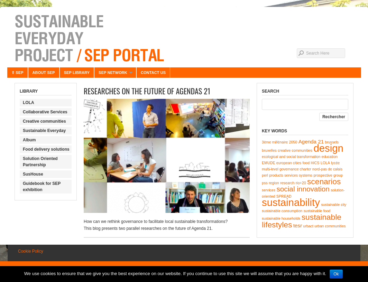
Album (29, 140)
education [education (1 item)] (330, 156)
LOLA (28, 102)
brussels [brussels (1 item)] (332, 142)
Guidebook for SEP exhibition (42, 186)
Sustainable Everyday (44, 130)
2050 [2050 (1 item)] (293, 142)
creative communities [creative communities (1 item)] (295, 150)
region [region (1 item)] (274, 183)
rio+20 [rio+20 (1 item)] (301, 183)
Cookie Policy (30, 251)
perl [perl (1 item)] (265, 175)
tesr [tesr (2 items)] (297, 225)
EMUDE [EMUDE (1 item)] (268, 163)
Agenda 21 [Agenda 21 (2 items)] (311, 141)
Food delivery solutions (46, 149)
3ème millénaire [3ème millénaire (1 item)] (275, 142)
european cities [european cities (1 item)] (288, 163)
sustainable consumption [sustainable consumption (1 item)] (282, 211)
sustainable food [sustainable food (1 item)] (317, 211)
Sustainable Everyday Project (184, 38)
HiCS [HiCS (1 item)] (315, 163)
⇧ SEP (17, 72)
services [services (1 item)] (268, 190)
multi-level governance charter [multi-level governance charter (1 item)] (286, 169)
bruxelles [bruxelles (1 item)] (269, 150)
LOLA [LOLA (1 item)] (325, 163)
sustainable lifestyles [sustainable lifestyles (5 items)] (301, 221)
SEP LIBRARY (77, 72)
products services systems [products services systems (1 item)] (290, 175)
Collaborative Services (45, 112)
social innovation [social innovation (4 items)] (302, 189)
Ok (336, 274)
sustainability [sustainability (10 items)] (291, 202)
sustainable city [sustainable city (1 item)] (333, 205)
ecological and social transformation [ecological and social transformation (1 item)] (291, 156)
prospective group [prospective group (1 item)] (328, 175)
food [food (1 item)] (306, 163)
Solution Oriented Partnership (40, 161)
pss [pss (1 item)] (265, 183)
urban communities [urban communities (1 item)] (330, 226)
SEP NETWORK (113, 74)
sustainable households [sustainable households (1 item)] (281, 218)
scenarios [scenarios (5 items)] (324, 181)
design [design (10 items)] (328, 148)
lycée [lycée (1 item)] (335, 163)
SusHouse (33, 174)
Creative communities (44, 121)
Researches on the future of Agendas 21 (147, 90)
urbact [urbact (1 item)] (308, 226)
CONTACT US (153, 72)
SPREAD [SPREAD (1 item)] (284, 196)
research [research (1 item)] (287, 183)
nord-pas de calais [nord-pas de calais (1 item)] (327, 169)
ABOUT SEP (44, 72)
